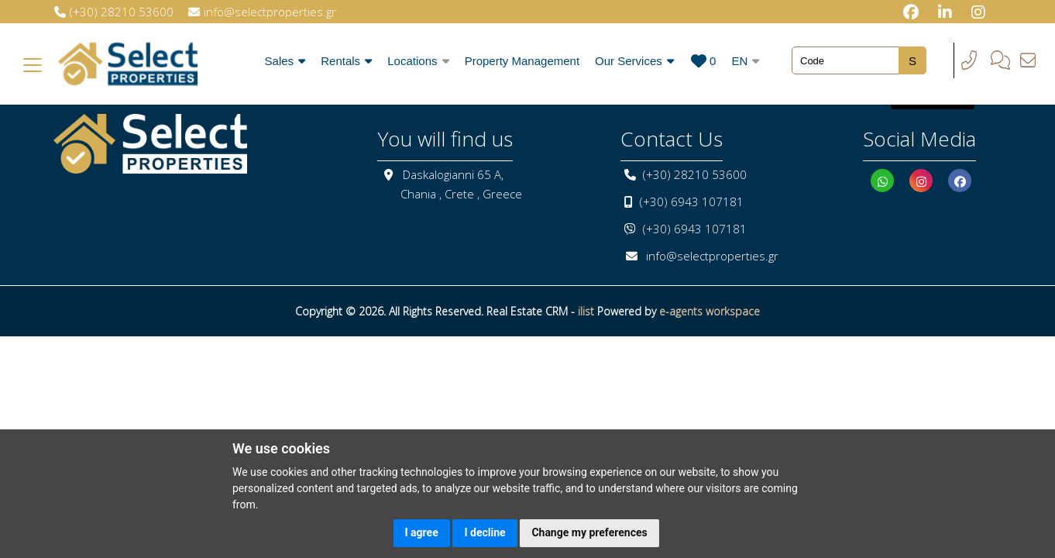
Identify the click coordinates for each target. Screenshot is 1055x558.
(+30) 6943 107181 (692, 201)
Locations (417, 60)
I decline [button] (484, 532)
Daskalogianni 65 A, (453, 174)
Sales (285, 60)
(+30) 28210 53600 (695, 174)
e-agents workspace (709, 311)
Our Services (634, 60)
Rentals (346, 60)
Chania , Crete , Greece (461, 194)
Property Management (522, 60)
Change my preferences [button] (589, 532)
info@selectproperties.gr (712, 256)
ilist (586, 311)
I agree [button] (421, 532)
